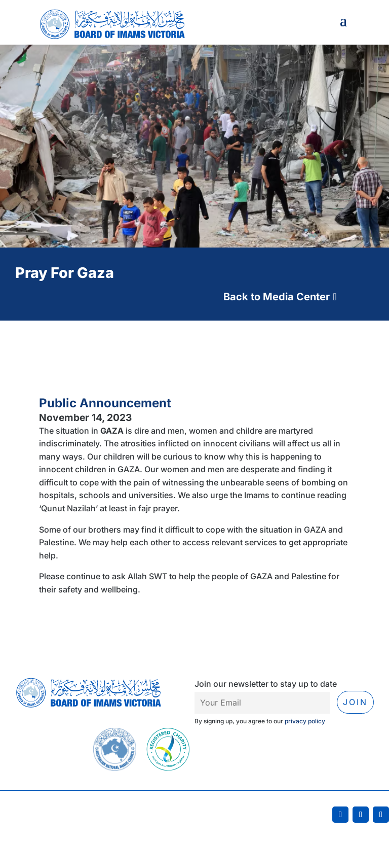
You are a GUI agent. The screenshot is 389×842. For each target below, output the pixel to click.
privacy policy (305, 721)
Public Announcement (105, 403)
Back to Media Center (276, 297)
